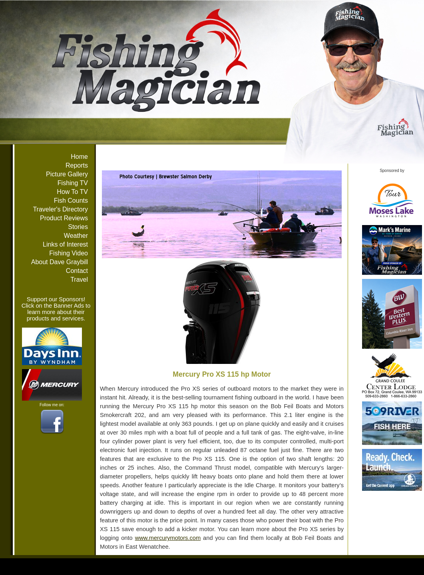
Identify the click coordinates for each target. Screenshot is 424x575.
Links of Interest (65, 244)
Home (79, 156)
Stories (78, 226)
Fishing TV (73, 183)
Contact (77, 270)
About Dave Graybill (59, 262)
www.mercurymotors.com (168, 538)
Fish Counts (71, 200)
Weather (76, 235)
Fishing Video (68, 253)
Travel (79, 279)
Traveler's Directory (60, 209)
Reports (77, 165)
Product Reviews (64, 218)
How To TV (72, 191)
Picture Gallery (67, 174)
